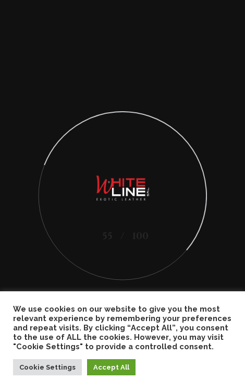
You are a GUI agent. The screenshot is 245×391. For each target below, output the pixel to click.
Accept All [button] (111, 367)
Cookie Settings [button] (47, 367)
